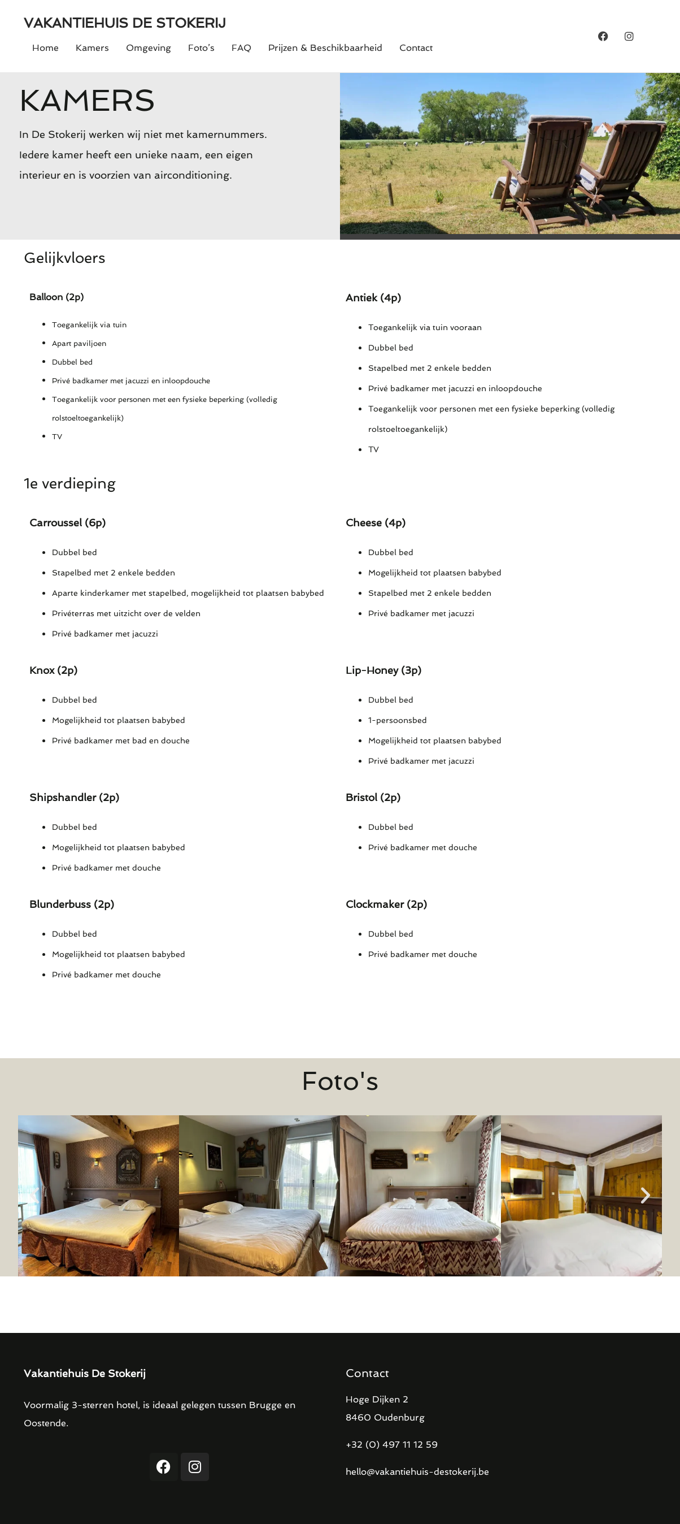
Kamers (92, 47)
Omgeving (148, 47)
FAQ (241, 47)
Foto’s (201, 47)
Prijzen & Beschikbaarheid (325, 47)
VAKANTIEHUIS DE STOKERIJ (125, 23)
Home (45, 47)
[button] (34, 1195)
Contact (416, 47)
